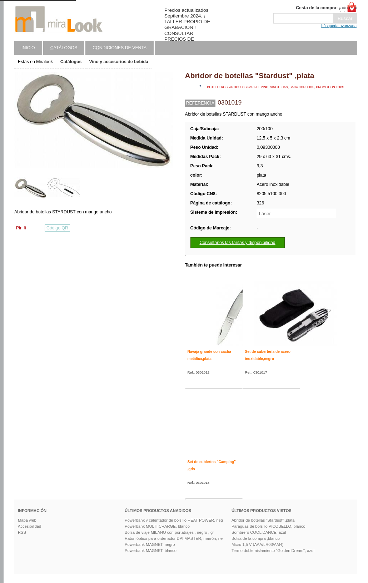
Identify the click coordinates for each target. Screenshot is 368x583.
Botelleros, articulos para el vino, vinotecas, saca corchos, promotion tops (275, 87)
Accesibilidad (29, 526)
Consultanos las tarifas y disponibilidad (237, 242)
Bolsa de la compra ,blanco (256, 538)
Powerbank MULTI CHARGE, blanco (157, 526)
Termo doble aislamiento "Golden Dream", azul (273, 550)
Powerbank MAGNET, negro (150, 544)
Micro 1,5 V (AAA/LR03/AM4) (258, 544)
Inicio (28, 47)
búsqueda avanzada (339, 26)
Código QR (57, 227)
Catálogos (71, 61)
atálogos (64, 47)
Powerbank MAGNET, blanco (150, 550)
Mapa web (27, 520)
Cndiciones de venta (119, 47)
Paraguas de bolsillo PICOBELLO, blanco (268, 526)
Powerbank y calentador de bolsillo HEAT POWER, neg (174, 520)
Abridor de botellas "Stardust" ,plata (263, 520)
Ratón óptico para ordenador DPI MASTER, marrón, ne (174, 538)
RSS (22, 532)
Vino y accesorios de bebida (118, 61)
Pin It (21, 227)
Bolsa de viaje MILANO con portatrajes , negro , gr (169, 532)
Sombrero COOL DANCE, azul (259, 532)
